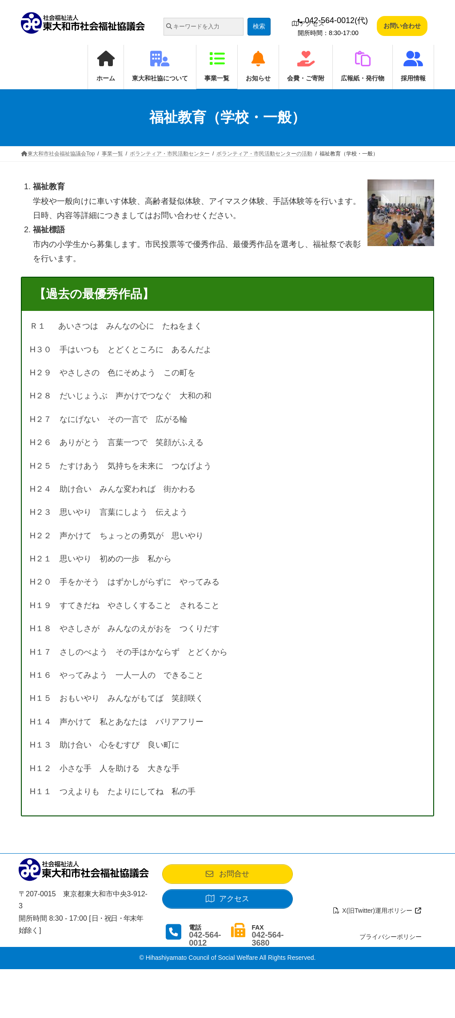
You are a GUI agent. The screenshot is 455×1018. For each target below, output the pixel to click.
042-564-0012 (205, 939)
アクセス (307, 23)
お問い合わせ (402, 25)
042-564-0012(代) (333, 20)
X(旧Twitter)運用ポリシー (377, 910)
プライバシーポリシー (390, 936)
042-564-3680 (267, 939)
